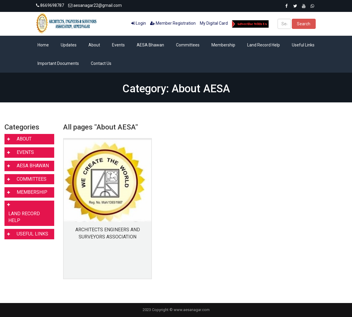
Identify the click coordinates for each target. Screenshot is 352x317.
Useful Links (303, 45)
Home (43, 45)
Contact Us (101, 63)
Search (303, 23)
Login (138, 23)
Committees (188, 45)
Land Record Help (263, 45)
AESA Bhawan (150, 45)
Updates (69, 45)
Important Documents (58, 63)
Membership (223, 45)
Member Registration (173, 23)
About (94, 45)
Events (118, 45)
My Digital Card (214, 23)
